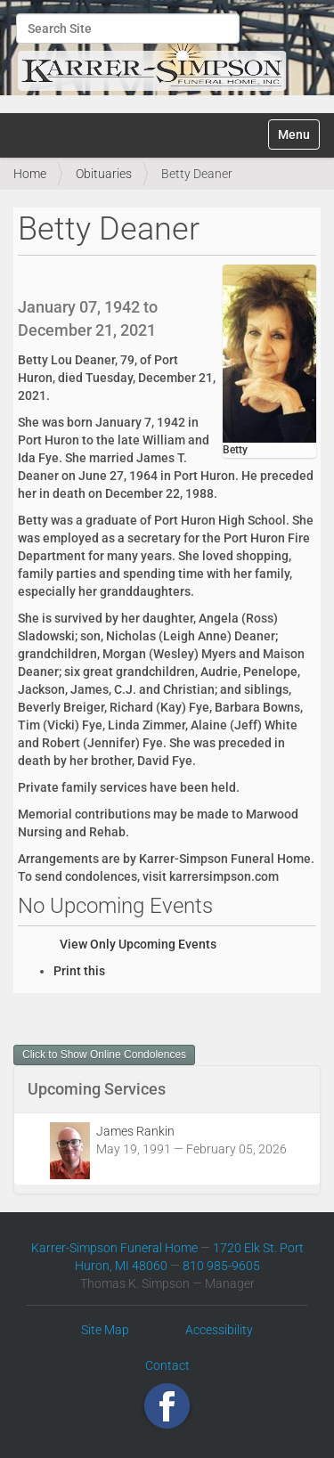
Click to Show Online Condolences (104, 1054)
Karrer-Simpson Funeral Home (114, 1248)
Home (29, 174)
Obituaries (104, 174)
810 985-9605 (221, 1265)
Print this (79, 971)
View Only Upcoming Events (138, 944)
